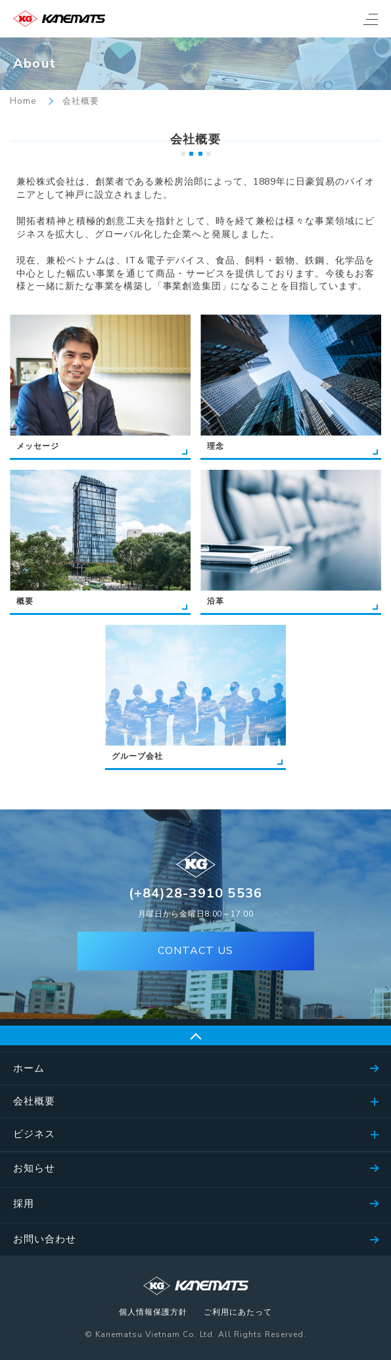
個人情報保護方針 (153, 1312)
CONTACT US (195, 950)
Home (23, 101)
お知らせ (34, 1168)
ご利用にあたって (238, 1312)
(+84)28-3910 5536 (195, 893)
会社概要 (34, 1101)
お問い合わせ (44, 1239)
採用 (23, 1203)
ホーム (29, 1068)
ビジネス (34, 1134)
